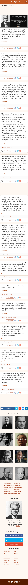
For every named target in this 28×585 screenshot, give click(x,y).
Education (3, 45)
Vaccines (12, 389)
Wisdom (16, 558)
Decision (12, 277)
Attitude (3, 277)
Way (2, 364)
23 (4, 108)
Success (16, 553)
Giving (2, 105)
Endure (10, 294)
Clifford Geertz (17, 485)
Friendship (6, 555)
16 (4, 220)
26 (4, 150)
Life (15, 555)
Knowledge (6, 564)
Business (8, 216)
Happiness (16, 564)
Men (11, 177)
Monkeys (7, 342)
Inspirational (7, 551)
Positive (5, 562)
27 (4, 78)
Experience (8, 254)
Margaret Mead (7, 483)
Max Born (6, 489)
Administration (13, 317)
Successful (3, 389)
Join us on (14, 535)
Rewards (15, 75)
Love (15, 551)
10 (4, 280)
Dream (15, 560)
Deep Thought (9, 75)
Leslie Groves (17, 493)
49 (4, 48)
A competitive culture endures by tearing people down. (12, 286)
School (8, 45)
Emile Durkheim (18, 487)
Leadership (6, 560)
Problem (9, 364)
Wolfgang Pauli (17, 491)
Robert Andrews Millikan (9, 493)
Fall (11, 147)
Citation (18, 525)
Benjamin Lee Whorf (8, 487)
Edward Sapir (17, 483)
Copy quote (10, 48)
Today (11, 342)
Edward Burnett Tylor (9, 485)
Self (5, 254)
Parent (11, 216)
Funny (5, 553)
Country (3, 317)
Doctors (7, 317)
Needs (6, 105)
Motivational (7, 558)
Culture (10, 105)
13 (4, 257)
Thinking (3, 75)
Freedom (8, 177)
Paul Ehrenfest (7, 491)
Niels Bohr (16, 489)
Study (5, 364)
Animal (3, 342)
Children (8, 147)
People (3, 294)
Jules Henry (4, 41)
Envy (11, 45)
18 (4, 181)
